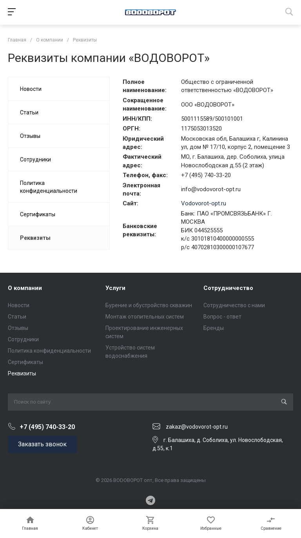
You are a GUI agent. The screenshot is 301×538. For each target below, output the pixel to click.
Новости (18, 305)
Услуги (115, 288)
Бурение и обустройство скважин (148, 305)
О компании (25, 288)
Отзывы (18, 328)
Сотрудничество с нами (234, 305)
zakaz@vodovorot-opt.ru (197, 427)
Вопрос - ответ (222, 316)
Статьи (17, 316)
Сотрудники (23, 339)
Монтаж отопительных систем (144, 316)
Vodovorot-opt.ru (203, 203)
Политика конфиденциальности (49, 351)
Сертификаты (25, 362)
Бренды (213, 328)
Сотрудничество (228, 288)
